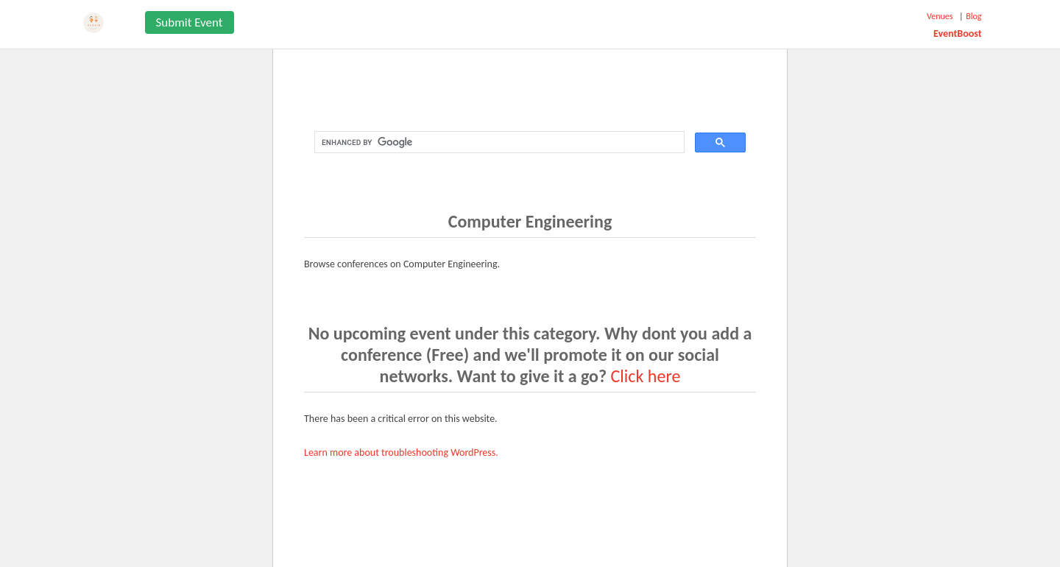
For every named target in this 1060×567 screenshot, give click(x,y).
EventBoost (957, 33)
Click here (646, 376)
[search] (498, 142)
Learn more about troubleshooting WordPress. (401, 452)
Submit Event (189, 22)
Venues (940, 16)
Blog (973, 16)
